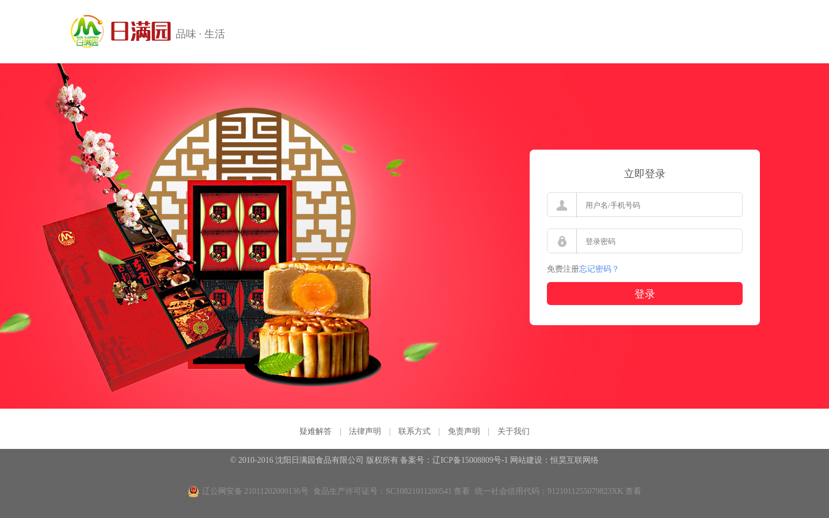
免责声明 (464, 431)
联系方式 (414, 431)
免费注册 (563, 269)
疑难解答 (315, 431)
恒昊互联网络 (574, 460)
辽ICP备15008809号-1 (470, 460)
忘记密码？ (599, 269)
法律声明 (365, 431)
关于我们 (513, 431)
